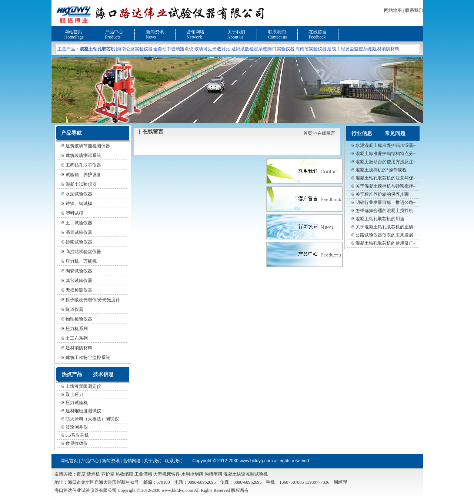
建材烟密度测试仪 (83, 410)
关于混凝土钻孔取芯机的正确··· (386, 226)
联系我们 (414, 10)
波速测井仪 (77, 427)
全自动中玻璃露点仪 (173, 48)
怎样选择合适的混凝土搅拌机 (384, 210)
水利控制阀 (192, 474)
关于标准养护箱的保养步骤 (382, 194)
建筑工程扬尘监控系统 (349, 48)
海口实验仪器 (281, 48)
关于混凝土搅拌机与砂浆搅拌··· (386, 186)
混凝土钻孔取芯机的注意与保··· (386, 178)
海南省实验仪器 (311, 48)
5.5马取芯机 (77, 435)
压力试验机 (77, 402)
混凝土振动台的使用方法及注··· (386, 161)
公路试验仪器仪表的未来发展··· (386, 235)
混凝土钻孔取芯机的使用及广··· (386, 243)
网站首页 (73, 31)
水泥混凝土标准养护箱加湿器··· (386, 145)
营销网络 (195, 31)
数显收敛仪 (77, 443)
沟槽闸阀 (213, 474)
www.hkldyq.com (256, 460)
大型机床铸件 (166, 474)
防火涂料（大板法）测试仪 (92, 419)
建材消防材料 (386, 48)
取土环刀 (74, 394)
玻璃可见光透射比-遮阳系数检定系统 (230, 48)
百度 (81, 474)
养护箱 (107, 474)
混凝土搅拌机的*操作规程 (381, 169)
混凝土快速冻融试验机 (245, 474)
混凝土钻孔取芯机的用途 (380, 218)
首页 (307, 133)
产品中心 (114, 31)
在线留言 (318, 31)
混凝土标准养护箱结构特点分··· (386, 153)
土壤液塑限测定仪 (83, 386)
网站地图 (393, 10)
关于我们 (236, 31)
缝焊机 (93, 474)
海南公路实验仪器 (135, 48)
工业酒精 (143, 474)
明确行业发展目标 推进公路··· (386, 202)
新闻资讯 (155, 31)
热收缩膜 (124, 474)
